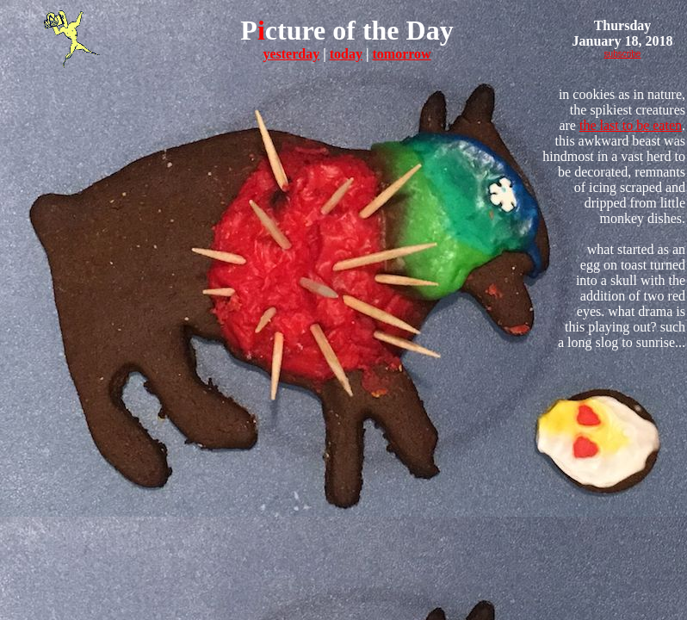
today (346, 53)
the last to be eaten (630, 125)
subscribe (622, 54)
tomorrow (401, 53)
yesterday (291, 53)
